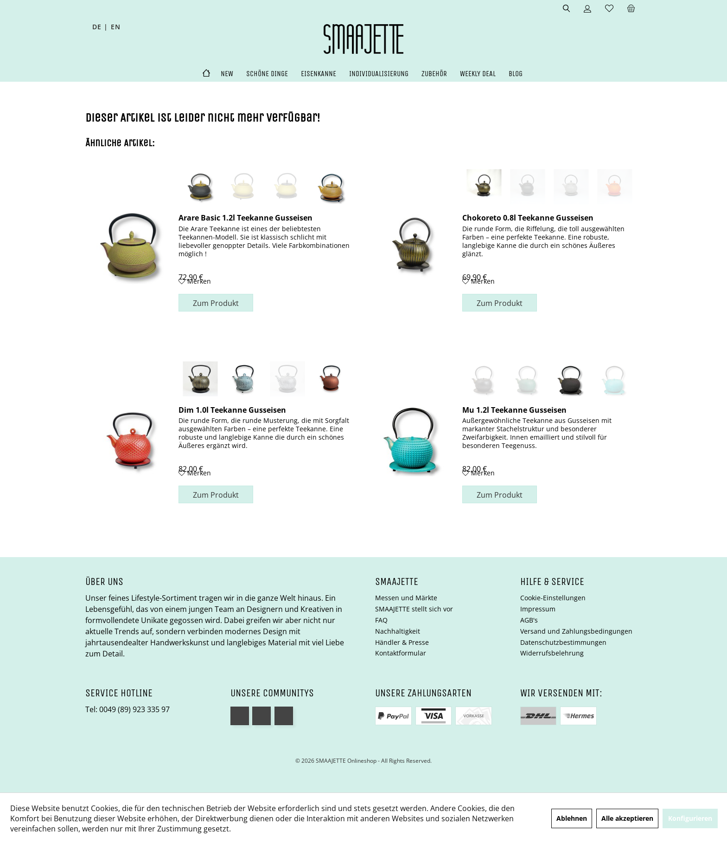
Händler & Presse (402, 642)
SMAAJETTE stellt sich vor (414, 608)
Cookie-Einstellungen (553, 597)
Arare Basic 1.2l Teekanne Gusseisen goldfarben (245, 217)
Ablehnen (571, 818)
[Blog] (515, 74)
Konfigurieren (690, 818)
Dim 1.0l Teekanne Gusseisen (232, 409)
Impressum (537, 608)
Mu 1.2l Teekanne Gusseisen (514, 409)
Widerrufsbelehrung (552, 653)
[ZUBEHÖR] (434, 74)
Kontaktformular (400, 653)
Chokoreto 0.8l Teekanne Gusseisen (527, 217)
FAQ (381, 620)
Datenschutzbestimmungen (563, 642)
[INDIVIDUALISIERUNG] (379, 74)
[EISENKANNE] (318, 74)
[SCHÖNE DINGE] (267, 74)
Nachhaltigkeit (397, 631)
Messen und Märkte (406, 597)
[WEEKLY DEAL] (477, 74)
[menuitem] (631, 9)
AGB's (529, 620)
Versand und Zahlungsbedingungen (576, 631)
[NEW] (227, 74)
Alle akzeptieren (627, 818)
